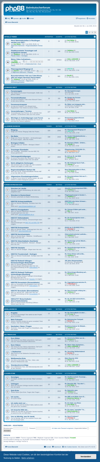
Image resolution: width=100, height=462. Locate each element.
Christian (70, 99)
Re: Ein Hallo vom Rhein (73, 403)
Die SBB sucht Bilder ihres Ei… (75, 396)
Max (68, 211)
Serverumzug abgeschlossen (74, 117)
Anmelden (7, 425)
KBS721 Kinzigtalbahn (20, 210)
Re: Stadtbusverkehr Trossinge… (76, 377)
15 (36, 61)
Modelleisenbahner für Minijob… (75, 326)
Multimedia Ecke (31, 64)
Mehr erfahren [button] (28, 458)
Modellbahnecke (10, 309)
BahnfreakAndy (72, 411)
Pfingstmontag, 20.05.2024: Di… (75, 149)
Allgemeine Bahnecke (17, 45)
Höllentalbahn (33, 267)
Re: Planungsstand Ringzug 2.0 (75, 129)
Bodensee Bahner (73, 398)
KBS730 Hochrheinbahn (20, 234)
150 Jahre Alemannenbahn (73, 260)
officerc (70, 242)
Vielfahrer (17, 54)
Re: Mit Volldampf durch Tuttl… (75, 163)
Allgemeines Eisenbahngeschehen (22, 81)
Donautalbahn (33, 294)
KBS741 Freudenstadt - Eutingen (24, 254)
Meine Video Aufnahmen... (21, 59)
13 (31, 61)
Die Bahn (14, 136)
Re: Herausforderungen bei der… (76, 247)
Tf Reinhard (71, 284)
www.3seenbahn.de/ (25, 231)
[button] (95, 32)
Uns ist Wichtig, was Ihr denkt (23, 416)
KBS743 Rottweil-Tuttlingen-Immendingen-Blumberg (22, 273)
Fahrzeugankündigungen (21, 156)
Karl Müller (17, 44)
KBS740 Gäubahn (18, 248)
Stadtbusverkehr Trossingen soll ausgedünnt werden (24, 51)
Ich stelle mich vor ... (19, 403)
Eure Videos (16, 345)
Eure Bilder (15, 338)
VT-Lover (70, 314)
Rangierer (70, 157)
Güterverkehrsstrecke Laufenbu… (76, 234)
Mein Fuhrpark (16, 320)
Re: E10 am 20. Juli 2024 (73, 156)
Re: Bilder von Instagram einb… (75, 104)
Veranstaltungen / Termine (21, 111)
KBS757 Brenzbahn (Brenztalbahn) (24, 291)
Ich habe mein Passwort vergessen (62, 428)
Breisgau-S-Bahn (17, 143)
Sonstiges (25, 56)
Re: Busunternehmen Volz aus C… (76, 176)
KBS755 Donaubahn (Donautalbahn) (25, 282)
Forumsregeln (16, 91)
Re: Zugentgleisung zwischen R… (76, 282)
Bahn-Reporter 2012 (71, 358)
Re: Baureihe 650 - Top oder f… (75, 383)
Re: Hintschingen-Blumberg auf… (76, 272)
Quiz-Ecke (15, 390)
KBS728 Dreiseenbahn (20, 228)
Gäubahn (32, 279)
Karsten (70, 321)
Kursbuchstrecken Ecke (13, 184)
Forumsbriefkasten (18, 98)
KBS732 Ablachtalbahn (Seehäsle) (24, 241)
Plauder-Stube (15, 56)
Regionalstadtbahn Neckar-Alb (23, 170)
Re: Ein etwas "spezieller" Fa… (75, 409)
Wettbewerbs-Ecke (18, 358)
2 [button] (89, 32)
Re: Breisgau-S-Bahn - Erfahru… (75, 143)
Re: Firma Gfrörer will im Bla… (75, 254)
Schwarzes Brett (10, 87)
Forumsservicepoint (19, 104)
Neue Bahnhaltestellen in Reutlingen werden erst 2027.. (25, 41)
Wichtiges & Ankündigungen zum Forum (27, 118)
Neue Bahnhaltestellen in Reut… (75, 169)
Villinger (70, 144)
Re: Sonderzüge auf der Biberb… (76, 241)
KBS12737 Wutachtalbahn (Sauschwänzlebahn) (21, 300)
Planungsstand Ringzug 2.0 (22, 69)
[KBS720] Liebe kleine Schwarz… (76, 201)
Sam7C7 (16, 70)
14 (33, 61)
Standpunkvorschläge (19, 365)
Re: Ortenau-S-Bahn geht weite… (76, 209)
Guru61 (69, 219)
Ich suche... (15, 397)
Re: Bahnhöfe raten (71, 390)
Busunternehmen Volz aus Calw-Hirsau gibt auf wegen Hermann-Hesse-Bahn (26, 77)
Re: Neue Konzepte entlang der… (76, 290)
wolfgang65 (71, 137)
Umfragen (15, 384)
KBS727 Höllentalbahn (20, 218)
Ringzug (30, 72)
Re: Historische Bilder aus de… (75, 338)
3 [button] (92, 32)
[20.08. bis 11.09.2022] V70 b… (75, 227)
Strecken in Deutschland (20, 195)
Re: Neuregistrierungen (72, 91)
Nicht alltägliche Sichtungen (22, 163)
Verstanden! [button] (86, 457)
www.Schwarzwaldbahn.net (27, 206)
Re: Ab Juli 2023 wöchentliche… (75, 299)
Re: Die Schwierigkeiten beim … (75, 217)
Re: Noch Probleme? (71, 416)
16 (39, 61)
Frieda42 (73, 437)
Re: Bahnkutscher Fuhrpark (74, 319)
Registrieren (18, 425)
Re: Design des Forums (72, 97)
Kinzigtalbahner (72, 151)
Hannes (70, 359)
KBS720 (70, 69)
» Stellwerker (16, 352)
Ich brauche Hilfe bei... (20, 410)
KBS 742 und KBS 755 (32, 222)
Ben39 (69, 75)
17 (42, 61)
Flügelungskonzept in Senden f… (76, 195)
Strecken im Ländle (18, 188)
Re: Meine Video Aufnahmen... (75, 345)
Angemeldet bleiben (82, 428)
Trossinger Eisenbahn (19, 150)
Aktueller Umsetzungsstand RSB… (76, 188)
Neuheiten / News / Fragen (21, 326)
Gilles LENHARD (14, 61)
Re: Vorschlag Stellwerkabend (75, 351)
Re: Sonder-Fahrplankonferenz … (76, 136)
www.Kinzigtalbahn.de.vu (26, 214)
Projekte (14, 313)
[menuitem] (7, 18)
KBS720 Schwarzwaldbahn (21, 201)
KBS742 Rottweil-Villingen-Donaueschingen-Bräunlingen (23, 262)
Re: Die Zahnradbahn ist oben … (75, 312)
